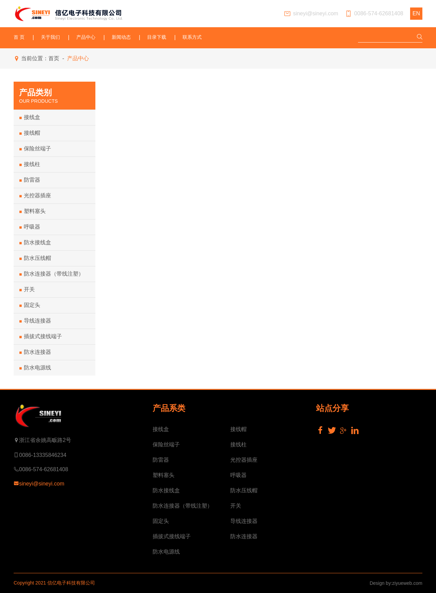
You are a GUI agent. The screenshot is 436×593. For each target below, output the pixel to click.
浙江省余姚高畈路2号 (42, 440)
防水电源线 (35, 368)
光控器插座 (35, 196)
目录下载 (156, 37)
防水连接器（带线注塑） (51, 274)
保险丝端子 (35, 149)
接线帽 (29, 133)
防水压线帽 (35, 258)
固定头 (29, 305)
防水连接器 (35, 352)
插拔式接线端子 (40, 336)
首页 (53, 58)
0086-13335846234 (40, 455)
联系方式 (192, 37)
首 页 (19, 37)
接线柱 (29, 164)
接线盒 (29, 117)
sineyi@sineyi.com (311, 14)
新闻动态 (121, 37)
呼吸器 (29, 227)
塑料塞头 (32, 211)
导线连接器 (35, 321)
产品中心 (85, 37)
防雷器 (29, 180)
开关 (27, 289)
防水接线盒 (35, 243)
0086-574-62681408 (374, 14)
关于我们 (50, 37)
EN (416, 13)
